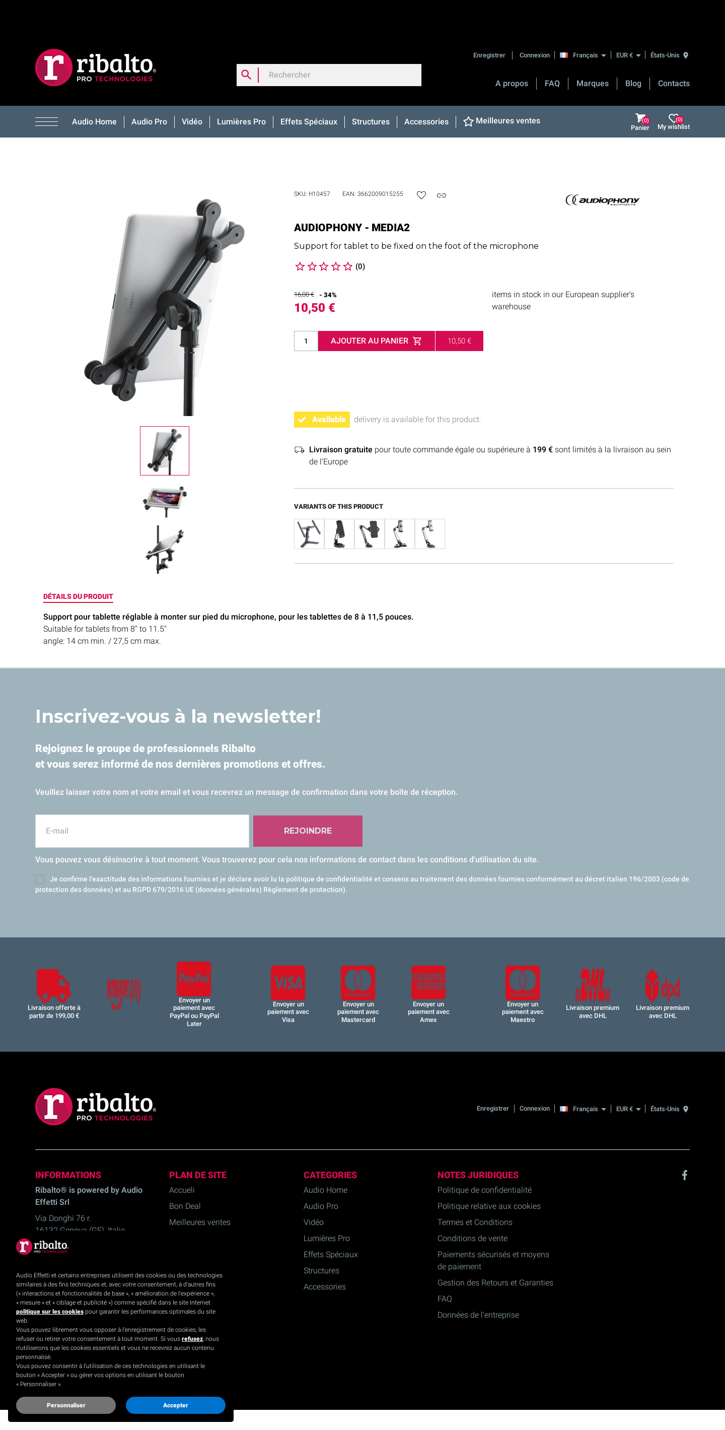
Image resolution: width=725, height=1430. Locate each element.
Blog (633, 50)
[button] (50, 89)
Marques (592, 50)
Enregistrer (490, 22)
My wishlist (674, 89)
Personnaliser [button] (66, 1405)
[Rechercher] (329, 42)
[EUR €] (628, 22)
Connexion (535, 22)
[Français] (585, 22)
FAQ (552, 50)
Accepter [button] (175, 1405)
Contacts (674, 50)
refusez (192, 1338)
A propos (511, 50)
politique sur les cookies (50, 1311)
